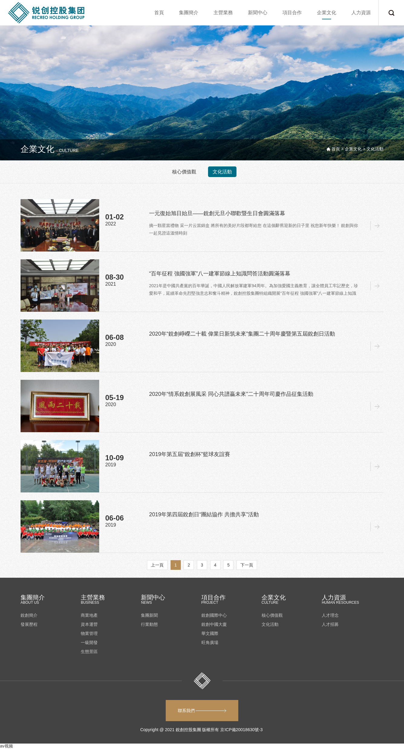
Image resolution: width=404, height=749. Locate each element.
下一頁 (246, 565)
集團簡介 (188, 12)
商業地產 (89, 615)
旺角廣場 (209, 642)
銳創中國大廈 (214, 624)
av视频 (6, 746)
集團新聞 (149, 615)
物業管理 (89, 633)
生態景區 (89, 651)
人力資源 (361, 12)
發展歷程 (29, 624)
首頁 (159, 12)
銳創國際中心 (214, 615)
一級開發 (89, 642)
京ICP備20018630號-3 (242, 729)
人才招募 (330, 624)
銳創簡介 (29, 615)
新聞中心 (257, 12)
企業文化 (326, 12)
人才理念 (330, 615)
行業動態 (149, 624)
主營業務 (223, 12)
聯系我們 (202, 710)
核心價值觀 (184, 171)
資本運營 (89, 624)
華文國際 (209, 633)
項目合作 (292, 12)
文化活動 (222, 171)
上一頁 (157, 565)
